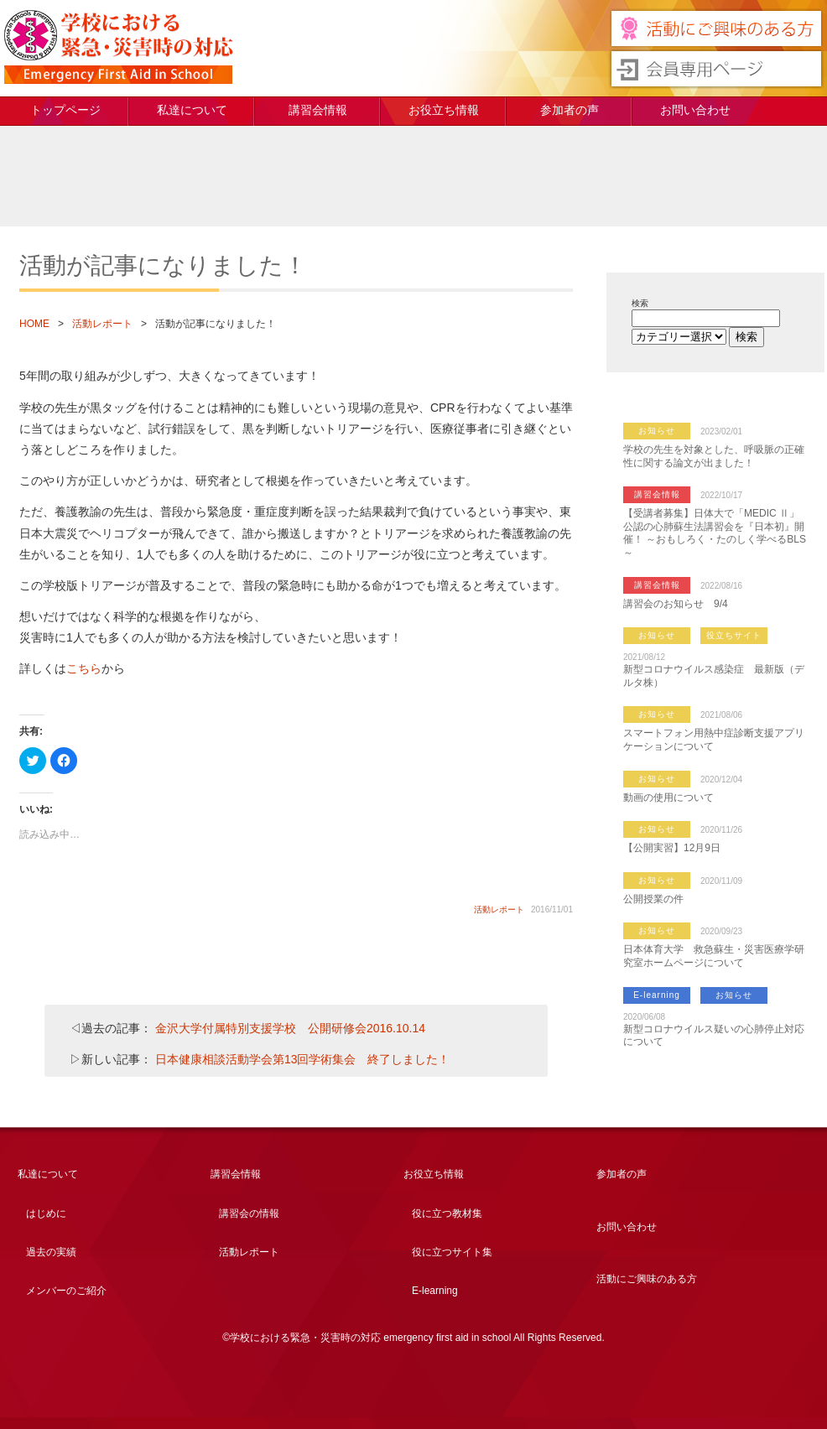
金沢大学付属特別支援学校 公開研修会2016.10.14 (290, 1028)
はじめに (46, 1213)
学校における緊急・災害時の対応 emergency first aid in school (118, 47)
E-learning (656, 995)
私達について (192, 110)
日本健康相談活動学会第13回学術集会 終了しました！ (302, 1059)
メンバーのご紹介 (66, 1290)
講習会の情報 (249, 1213)
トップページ (65, 110)
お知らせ (656, 430)
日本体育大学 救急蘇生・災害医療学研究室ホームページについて (713, 956)
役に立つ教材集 (447, 1213)
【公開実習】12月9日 (671, 848)
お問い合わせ (695, 110)
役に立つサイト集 (452, 1252)
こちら (83, 668)
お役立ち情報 (443, 110)
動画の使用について (668, 797)
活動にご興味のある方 (646, 1279)
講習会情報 (318, 110)
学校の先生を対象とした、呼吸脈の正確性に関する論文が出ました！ (713, 456)
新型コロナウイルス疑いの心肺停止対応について (713, 1035)
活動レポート (102, 324)
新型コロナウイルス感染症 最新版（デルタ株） (713, 676)
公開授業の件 (653, 899)
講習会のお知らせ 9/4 (675, 604)
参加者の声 (569, 110)
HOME (34, 324)
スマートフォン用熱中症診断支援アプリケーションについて (713, 739)
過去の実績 (51, 1252)
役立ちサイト (734, 635)
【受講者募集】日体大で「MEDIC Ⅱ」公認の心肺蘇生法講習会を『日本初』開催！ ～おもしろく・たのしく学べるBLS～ (714, 533)
